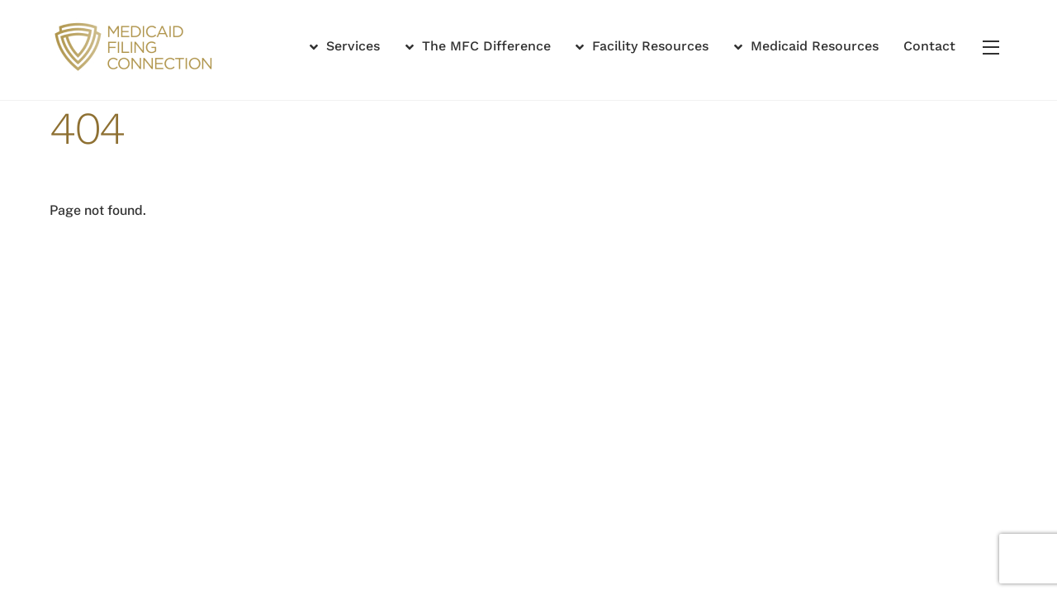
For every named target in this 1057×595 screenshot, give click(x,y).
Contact (929, 46)
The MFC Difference (478, 46)
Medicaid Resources (806, 46)
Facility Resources (642, 46)
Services (345, 46)
